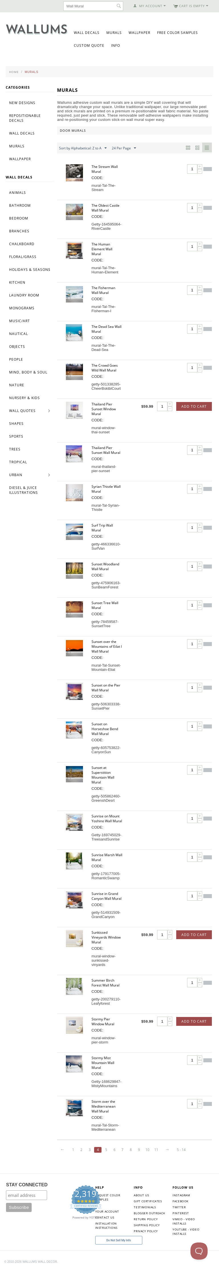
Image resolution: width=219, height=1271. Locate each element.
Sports (16, 436)
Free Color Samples (177, 32)
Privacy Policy (146, 1231)
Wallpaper (139, 32)
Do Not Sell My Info (118, 1240)
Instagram (181, 1195)
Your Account (107, 1211)
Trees (15, 449)
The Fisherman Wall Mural (103, 290)
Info (115, 45)
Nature (16, 385)
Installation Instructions (106, 1225)
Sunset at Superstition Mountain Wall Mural (103, 775)
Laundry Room (24, 295)
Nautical (18, 333)
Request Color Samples (107, 1197)
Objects (17, 346)
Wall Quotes (22, 410)
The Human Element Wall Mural (102, 249)
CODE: (97, 178)
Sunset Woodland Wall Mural (105, 566)
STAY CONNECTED (27, 1184)
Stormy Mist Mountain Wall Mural (103, 1062)
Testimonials (145, 1207)
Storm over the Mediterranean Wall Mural (103, 1106)
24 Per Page (124, 148)
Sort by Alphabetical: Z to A (83, 148)
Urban (15, 474)
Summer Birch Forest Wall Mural (105, 983)
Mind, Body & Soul (28, 372)
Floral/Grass (22, 256)
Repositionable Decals (25, 118)
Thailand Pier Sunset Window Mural (104, 409)
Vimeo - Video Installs (184, 1221)
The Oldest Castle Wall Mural (105, 208)
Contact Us (104, 1217)
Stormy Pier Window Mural (103, 1021)
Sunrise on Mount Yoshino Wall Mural (107, 818)
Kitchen (17, 282)
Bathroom (20, 205)
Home (14, 72)
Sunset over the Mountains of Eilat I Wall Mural (107, 646)
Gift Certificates (148, 1201)
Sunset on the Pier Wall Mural (106, 688)
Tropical (18, 462)
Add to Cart (194, 406)
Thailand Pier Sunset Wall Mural (106, 450)
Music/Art (19, 320)
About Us (141, 1195)
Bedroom (18, 218)
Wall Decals (87, 32)
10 (150, 1149)
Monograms (22, 308)
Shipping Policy (147, 1225)
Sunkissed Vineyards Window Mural (106, 937)
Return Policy (146, 1219)
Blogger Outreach (149, 1213)
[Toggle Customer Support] (199, 1251)
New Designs (22, 102)
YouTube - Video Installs (186, 1231)
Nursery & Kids (24, 397)
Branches (19, 231)
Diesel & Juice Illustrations (23, 490)
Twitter (179, 1207)
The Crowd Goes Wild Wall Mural (105, 368)
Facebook (180, 1201)
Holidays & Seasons (29, 269)
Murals (114, 32)
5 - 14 (184, 1149)
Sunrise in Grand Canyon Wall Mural (106, 896)
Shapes (16, 423)
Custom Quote (89, 45)
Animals (17, 192)
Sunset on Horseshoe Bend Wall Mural (105, 729)
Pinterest (181, 1213)
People (16, 359)
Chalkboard (22, 243)
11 (159, 1149)
